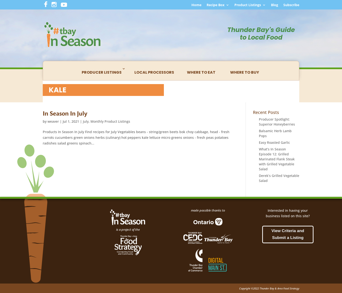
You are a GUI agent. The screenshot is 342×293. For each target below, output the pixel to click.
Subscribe (291, 5)
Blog (274, 5)
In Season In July (65, 113)
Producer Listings (102, 72)
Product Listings (247, 5)
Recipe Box (215, 5)
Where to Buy (244, 72)
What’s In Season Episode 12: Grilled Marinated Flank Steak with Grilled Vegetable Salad (277, 159)
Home (196, 5)
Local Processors (154, 72)
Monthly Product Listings (110, 121)
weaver (53, 121)
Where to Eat (201, 72)
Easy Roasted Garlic (274, 142)
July (86, 121)
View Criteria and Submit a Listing (287, 234)
